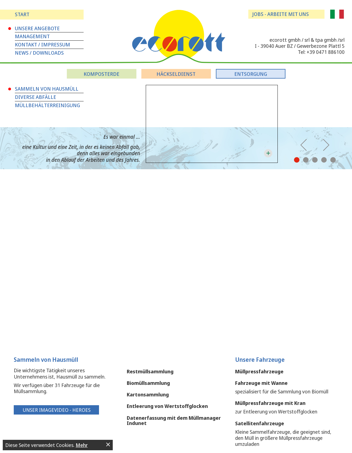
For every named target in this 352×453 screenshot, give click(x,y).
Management (32, 36)
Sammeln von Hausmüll (46, 88)
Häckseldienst (176, 74)
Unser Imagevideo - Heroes (56, 410)
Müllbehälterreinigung (47, 105)
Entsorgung (250, 74)
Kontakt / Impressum (42, 44)
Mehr (82, 445)
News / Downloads (39, 52)
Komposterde (101, 74)
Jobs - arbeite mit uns (280, 14)
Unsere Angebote (37, 28)
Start (22, 14)
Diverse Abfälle (35, 97)
